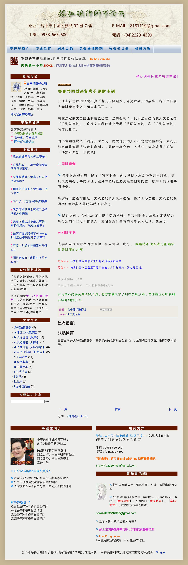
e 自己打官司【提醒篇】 (29, 352)
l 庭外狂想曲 (22, 386)
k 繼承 (18, 381)
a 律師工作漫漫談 (25, 332)
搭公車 (18, 137)
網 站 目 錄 (65, 48)
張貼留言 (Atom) (77, 416)
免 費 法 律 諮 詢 (91, 48)
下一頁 (172, 409)
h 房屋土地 (21, 366)
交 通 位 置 (43, 48)
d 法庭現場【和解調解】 (29, 347)
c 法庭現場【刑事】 (27, 342)
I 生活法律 (20, 371)
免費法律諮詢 (23, 327)
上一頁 (63, 409)
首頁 (118, 409)
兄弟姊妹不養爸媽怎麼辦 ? (30, 156)
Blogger (161, 552)
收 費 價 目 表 (118, 48)
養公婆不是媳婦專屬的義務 (30, 201)
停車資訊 (31, 137)
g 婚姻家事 (21, 361)
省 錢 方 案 (142, 48)
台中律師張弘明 (37, 83)
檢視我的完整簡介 (22, 114)
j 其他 (18, 376)
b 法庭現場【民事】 (27, 337)
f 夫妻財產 (74, 314)
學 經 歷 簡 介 (19, 48)
